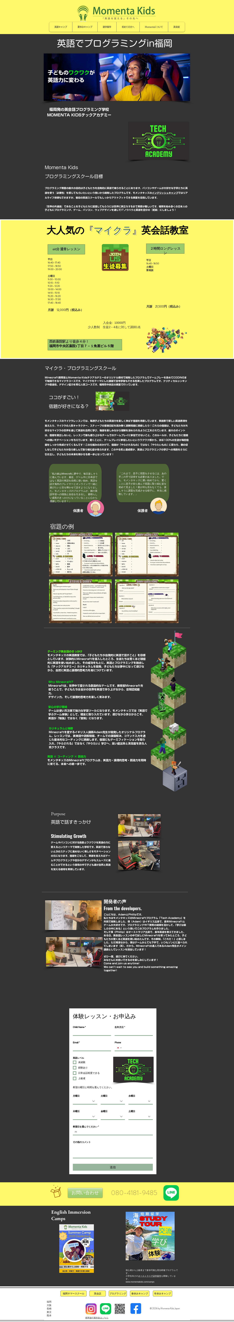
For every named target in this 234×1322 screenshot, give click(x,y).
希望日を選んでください (86, 1126)
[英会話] (97, 1293)
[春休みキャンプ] (139, 1293)
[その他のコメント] (113, 1151)
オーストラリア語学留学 (149, 1276)
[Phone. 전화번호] (136, 1048)
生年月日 (120, 1027)
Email (76, 1042)
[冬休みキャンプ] (162, 1293)
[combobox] (85, 1101)
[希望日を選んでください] (76, 1132)
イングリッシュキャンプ (165, 193)
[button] (85, 1193)
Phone (118, 1042)
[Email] (91, 1048)
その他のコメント (82, 1142)
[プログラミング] (118, 1293)
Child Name (79, 1027)
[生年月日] (133, 1032)
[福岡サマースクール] (73, 1293)
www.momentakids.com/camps (140, 1282)
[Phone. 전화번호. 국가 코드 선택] (119, 1048)
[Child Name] (91, 1032)
